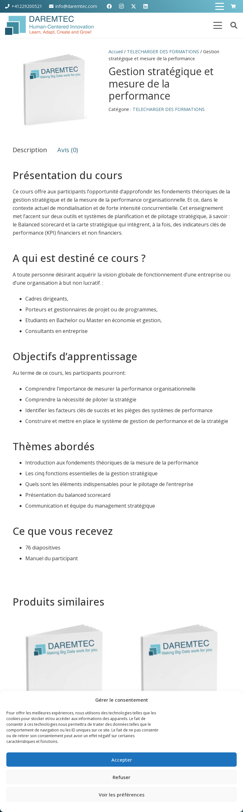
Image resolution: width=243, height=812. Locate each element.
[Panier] (233, 6)
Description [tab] (30, 150)
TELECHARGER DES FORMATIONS (163, 52)
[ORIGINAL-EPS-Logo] (49, 25)
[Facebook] (109, 6)
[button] (219, 6)
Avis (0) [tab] (67, 150)
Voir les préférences (122, 794)
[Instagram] (121, 6)
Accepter (121, 760)
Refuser (121, 777)
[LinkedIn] (145, 6)
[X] (133, 6)
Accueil (116, 52)
